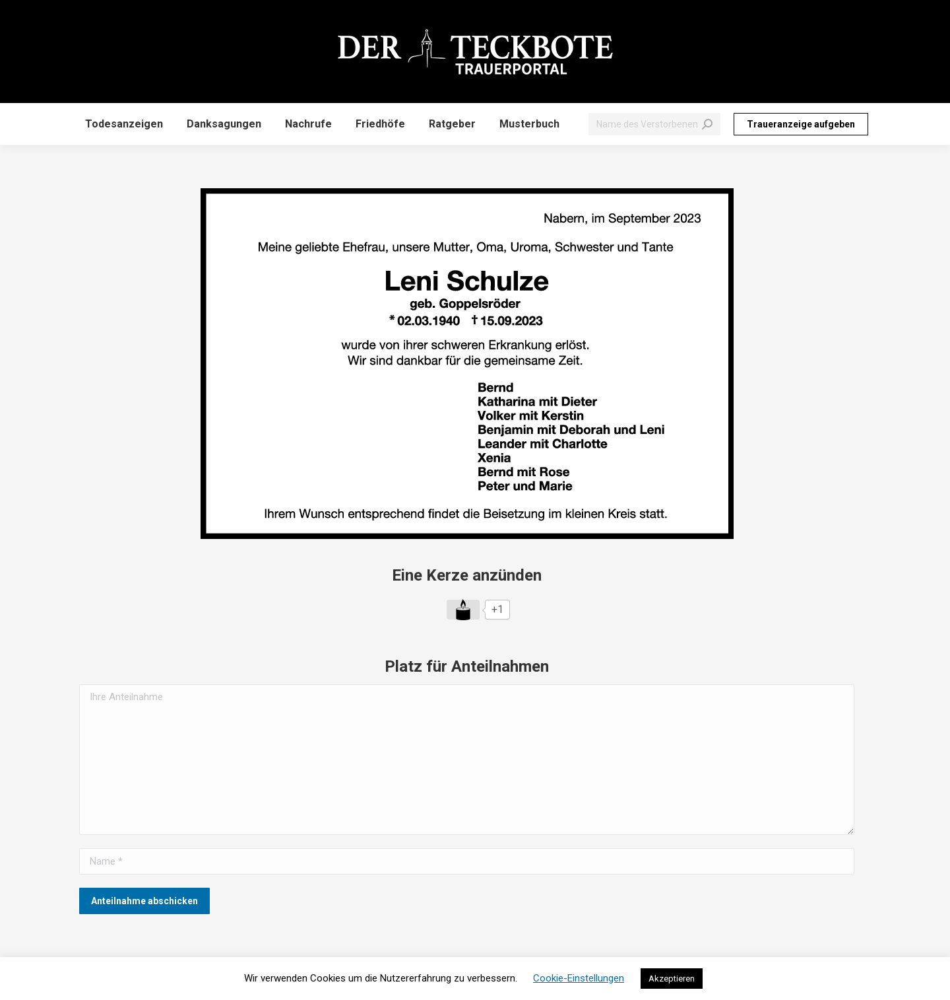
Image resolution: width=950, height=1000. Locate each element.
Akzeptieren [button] (672, 978)
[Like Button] (463, 610)
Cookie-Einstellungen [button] (578, 978)
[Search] (654, 124)
